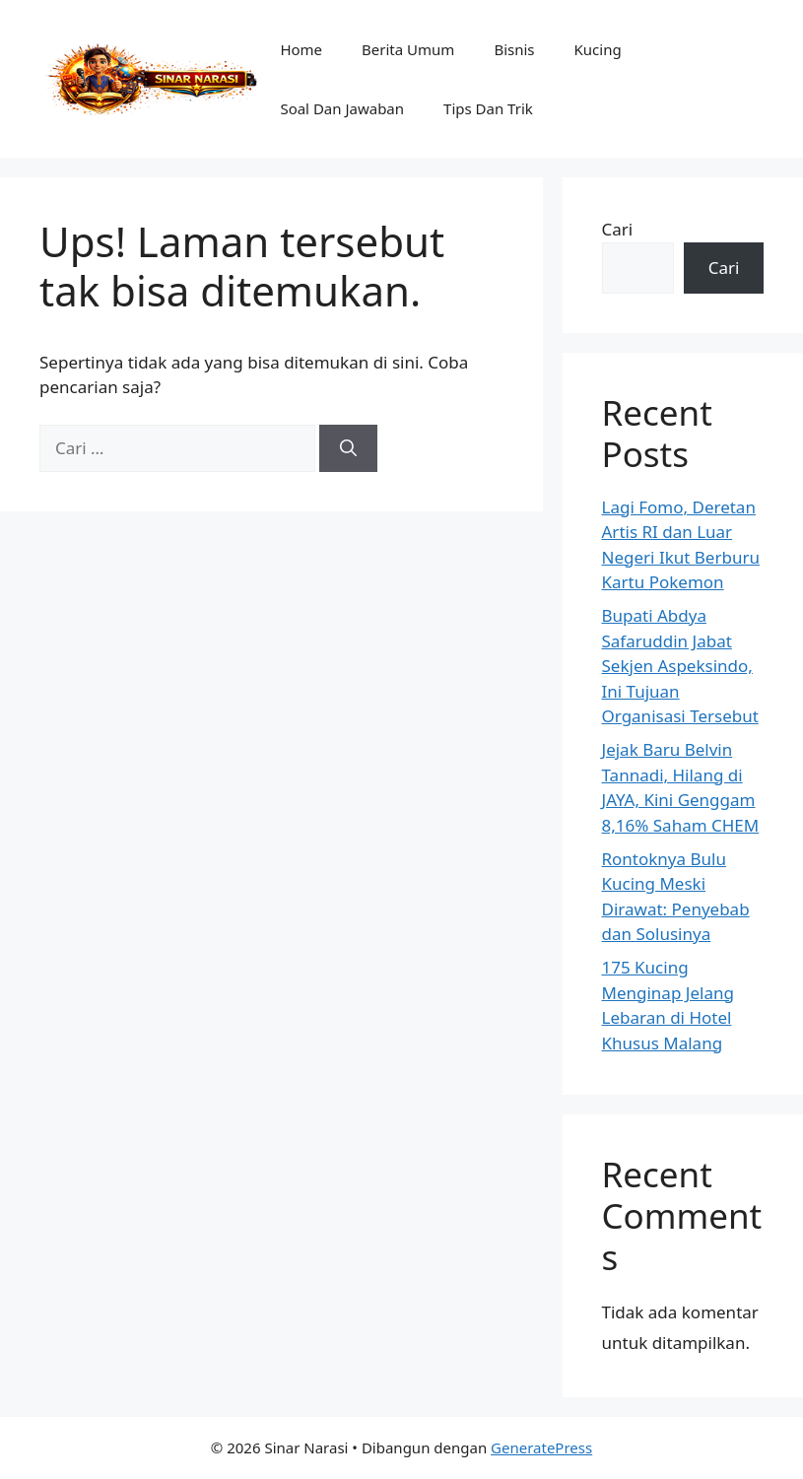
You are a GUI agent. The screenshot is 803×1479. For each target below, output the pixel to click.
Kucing (598, 49)
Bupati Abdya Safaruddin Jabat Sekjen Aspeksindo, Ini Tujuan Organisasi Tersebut (680, 665)
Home (301, 49)
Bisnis (514, 49)
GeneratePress (541, 1447)
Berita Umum (408, 49)
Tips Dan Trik (488, 108)
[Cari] (348, 448)
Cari (618, 229)
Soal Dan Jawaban (342, 108)
